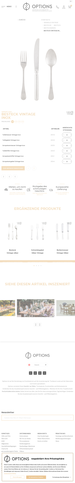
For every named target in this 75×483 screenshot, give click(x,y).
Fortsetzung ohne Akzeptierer (61, 477)
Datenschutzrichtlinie (10, 473)
